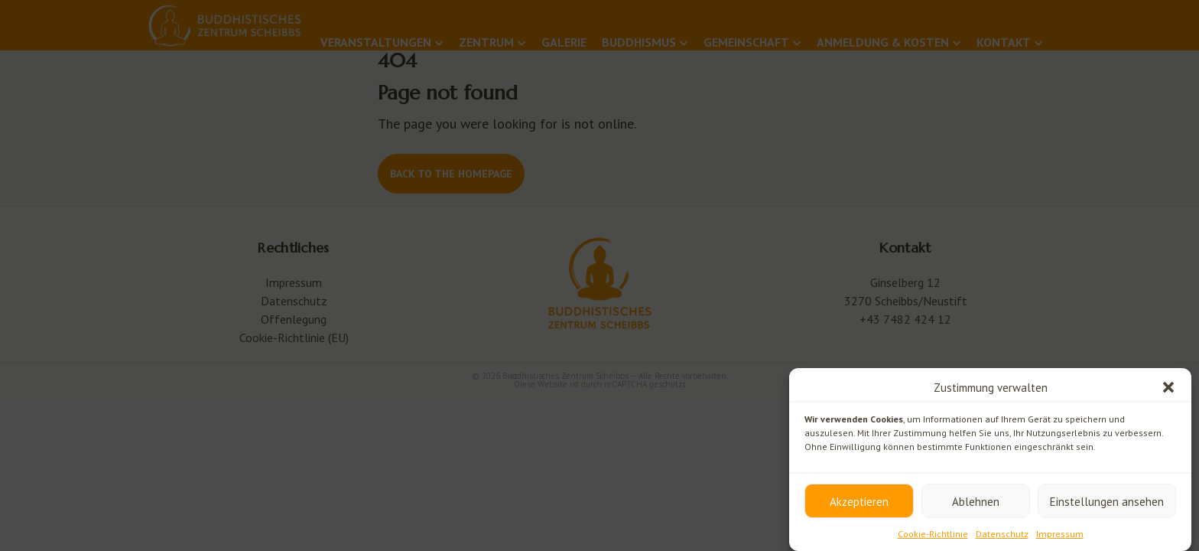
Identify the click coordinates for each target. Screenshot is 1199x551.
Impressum (1060, 534)
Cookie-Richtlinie (933, 534)
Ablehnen (975, 501)
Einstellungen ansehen (1107, 501)
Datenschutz (1002, 534)
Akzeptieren (859, 501)
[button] (1168, 387)
